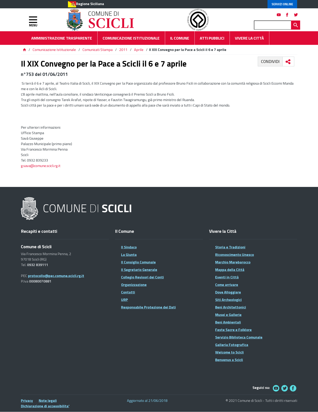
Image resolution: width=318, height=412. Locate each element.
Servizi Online (282, 4)
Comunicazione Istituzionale (54, 49)
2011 (123, 49)
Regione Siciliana (90, 3)
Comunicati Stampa (98, 49)
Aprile (138, 49)
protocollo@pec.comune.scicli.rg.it (56, 275)
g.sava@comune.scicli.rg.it (40, 165)
